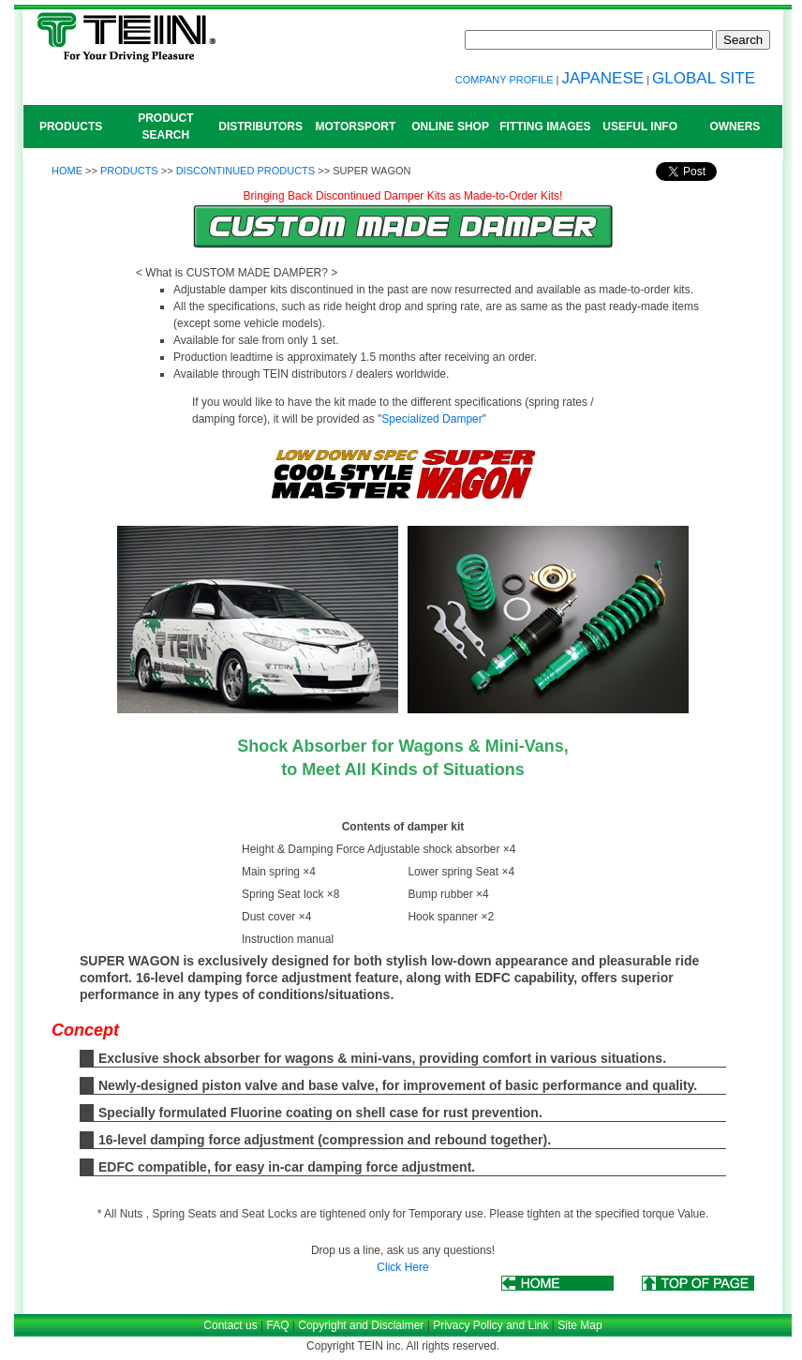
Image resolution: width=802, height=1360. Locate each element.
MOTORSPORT (355, 126)
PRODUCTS (70, 126)
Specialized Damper (431, 419)
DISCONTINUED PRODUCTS (246, 170)
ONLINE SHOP (450, 126)
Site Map (579, 1325)
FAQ (277, 1325)
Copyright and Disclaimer (360, 1325)
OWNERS (734, 126)
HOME (67, 170)
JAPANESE (603, 78)
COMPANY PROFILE (504, 79)
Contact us (230, 1325)
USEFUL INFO (639, 126)
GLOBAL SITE (703, 78)
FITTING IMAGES (544, 126)
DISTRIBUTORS (260, 126)
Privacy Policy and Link (490, 1325)
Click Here (402, 1267)
